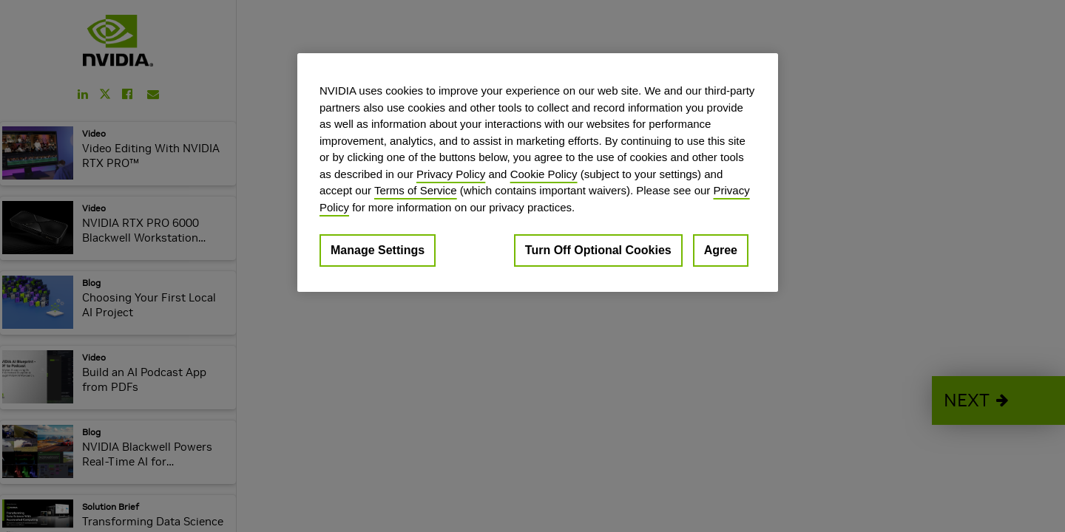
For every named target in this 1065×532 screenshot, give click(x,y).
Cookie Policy (544, 174)
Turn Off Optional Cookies (598, 250)
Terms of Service (415, 190)
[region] (537, 172)
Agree (720, 250)
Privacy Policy (450, 174)
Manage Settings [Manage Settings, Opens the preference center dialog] (378, 250)
